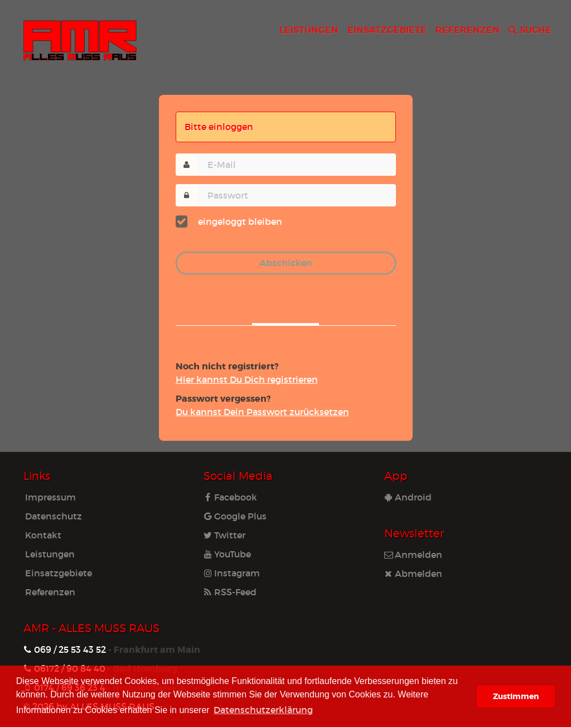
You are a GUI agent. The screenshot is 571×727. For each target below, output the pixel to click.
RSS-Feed (230, 591)
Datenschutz (53, 516)
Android (408, 497)
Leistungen (50, 553)
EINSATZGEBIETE (387, 29)
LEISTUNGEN (308, 29)
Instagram (232, 572)
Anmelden (413, 554)
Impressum (50, 497)
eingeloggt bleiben (237, 221)
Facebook (230, 497)
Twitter (224, 534)
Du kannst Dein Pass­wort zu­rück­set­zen (262, 411)
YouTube (227, 553)
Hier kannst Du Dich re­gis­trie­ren (247, 379)
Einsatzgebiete (58, 572)
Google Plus (235, 516)
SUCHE (530, 29)
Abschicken (285, 262)
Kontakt (43, 534)
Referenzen (50, 591)
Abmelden (413, 573)
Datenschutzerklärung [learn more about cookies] (263, 709)
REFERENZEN (467, 29)
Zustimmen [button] (516, 696)
